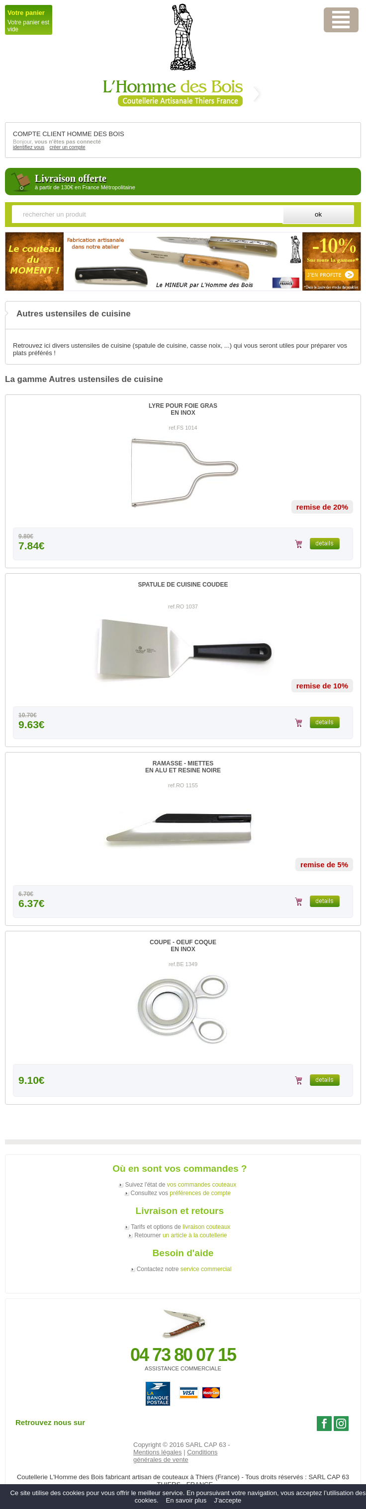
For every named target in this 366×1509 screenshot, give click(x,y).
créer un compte (67, 147)
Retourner (180, 1235)
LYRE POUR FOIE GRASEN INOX (183, 409)
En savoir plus (186, 1500)
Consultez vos (181, 1193)
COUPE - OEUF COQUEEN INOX (183, 946)
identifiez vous (28, 147)
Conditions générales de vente (175, 1455)
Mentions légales (157, 1452)
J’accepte (227, 1500)
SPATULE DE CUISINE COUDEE (183, 584)
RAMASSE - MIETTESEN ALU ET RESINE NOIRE (183, 767)
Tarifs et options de (180, 1226)
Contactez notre (184, 1269)
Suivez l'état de (180, 1184)
